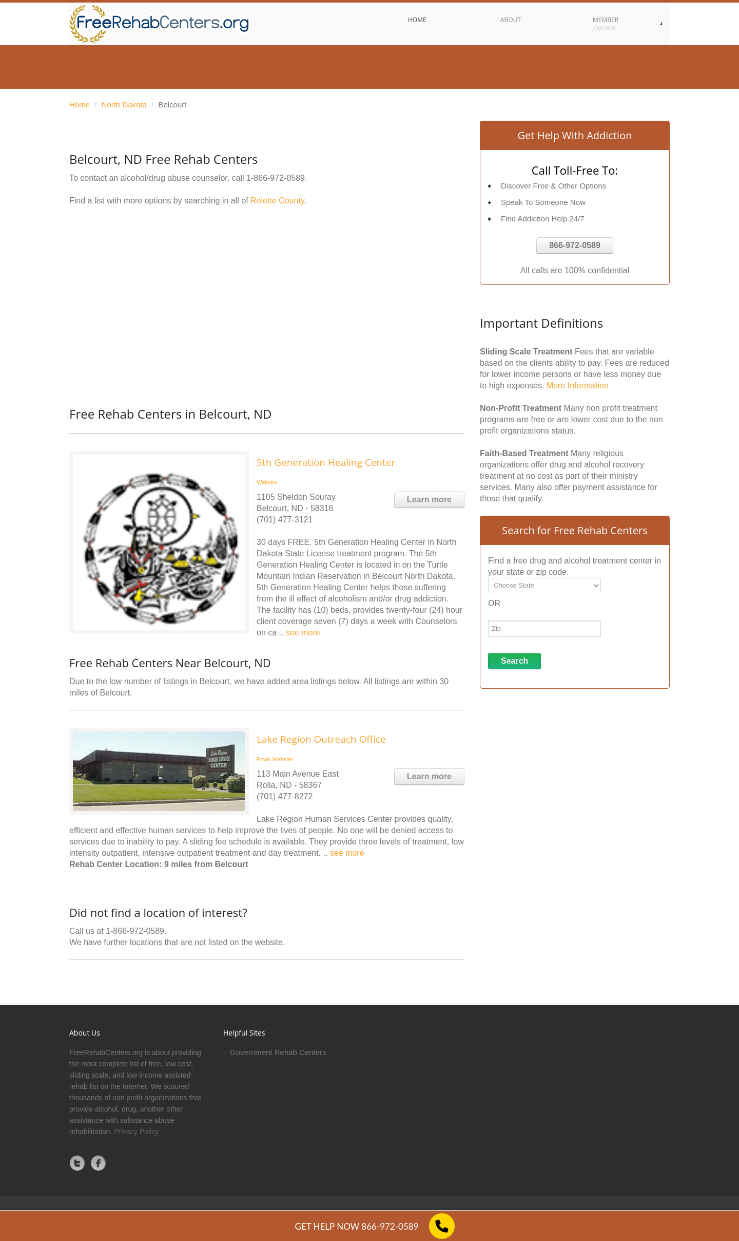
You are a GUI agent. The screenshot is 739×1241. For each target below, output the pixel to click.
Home (79, 104)
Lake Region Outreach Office (321, 739)
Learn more (429, 499)
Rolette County (277, 200)
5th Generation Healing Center (326, 462)
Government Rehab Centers (278, 1052)
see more (303, 632)
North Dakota (124, 104)
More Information (578, 385)
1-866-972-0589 (275, 178)
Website (267, 482)
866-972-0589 (574, 245)
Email (264, 759)
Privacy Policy (136, 1131)
